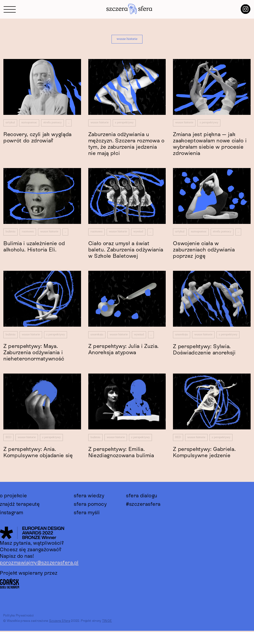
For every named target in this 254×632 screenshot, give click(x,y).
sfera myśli (87, 514)
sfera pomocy (90, 505)
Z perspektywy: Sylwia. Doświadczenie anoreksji (204, 350)
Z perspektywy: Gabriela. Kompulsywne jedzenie (204, 453)
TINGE (107, 622)
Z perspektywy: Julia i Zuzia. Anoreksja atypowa (123, 350)
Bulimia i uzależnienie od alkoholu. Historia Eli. (34, 247)
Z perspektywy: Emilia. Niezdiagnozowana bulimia (121, 453)
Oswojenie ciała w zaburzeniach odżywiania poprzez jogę (204, 250)
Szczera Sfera (59, 622)
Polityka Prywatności (18, 617)
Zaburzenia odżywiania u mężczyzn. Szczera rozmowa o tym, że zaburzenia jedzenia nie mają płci (126, 144)
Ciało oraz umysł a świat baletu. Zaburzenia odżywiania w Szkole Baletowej (125, 250)
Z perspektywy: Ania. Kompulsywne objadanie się (38, 453)
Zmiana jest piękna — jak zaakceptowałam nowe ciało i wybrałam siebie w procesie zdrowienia (210, 144)
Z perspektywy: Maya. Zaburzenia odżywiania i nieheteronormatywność (33, 353)
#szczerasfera (143, 505)
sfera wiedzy (89, 497)
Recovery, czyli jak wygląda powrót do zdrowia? (37, 138)
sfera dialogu (141, 497)
